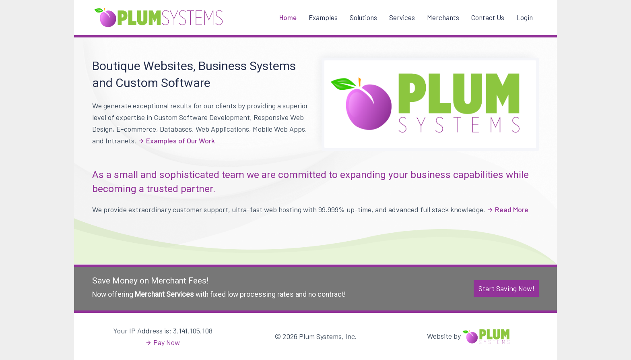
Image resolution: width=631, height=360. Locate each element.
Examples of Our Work (180, 140)
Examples (323, 17)
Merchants (443, 17)
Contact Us (487, 17)
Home (288, 17)
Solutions (363, 17)
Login (524, 17)
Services (402, 17)
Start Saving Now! (506, 288)
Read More (511, 209)
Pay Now (166, 342)
